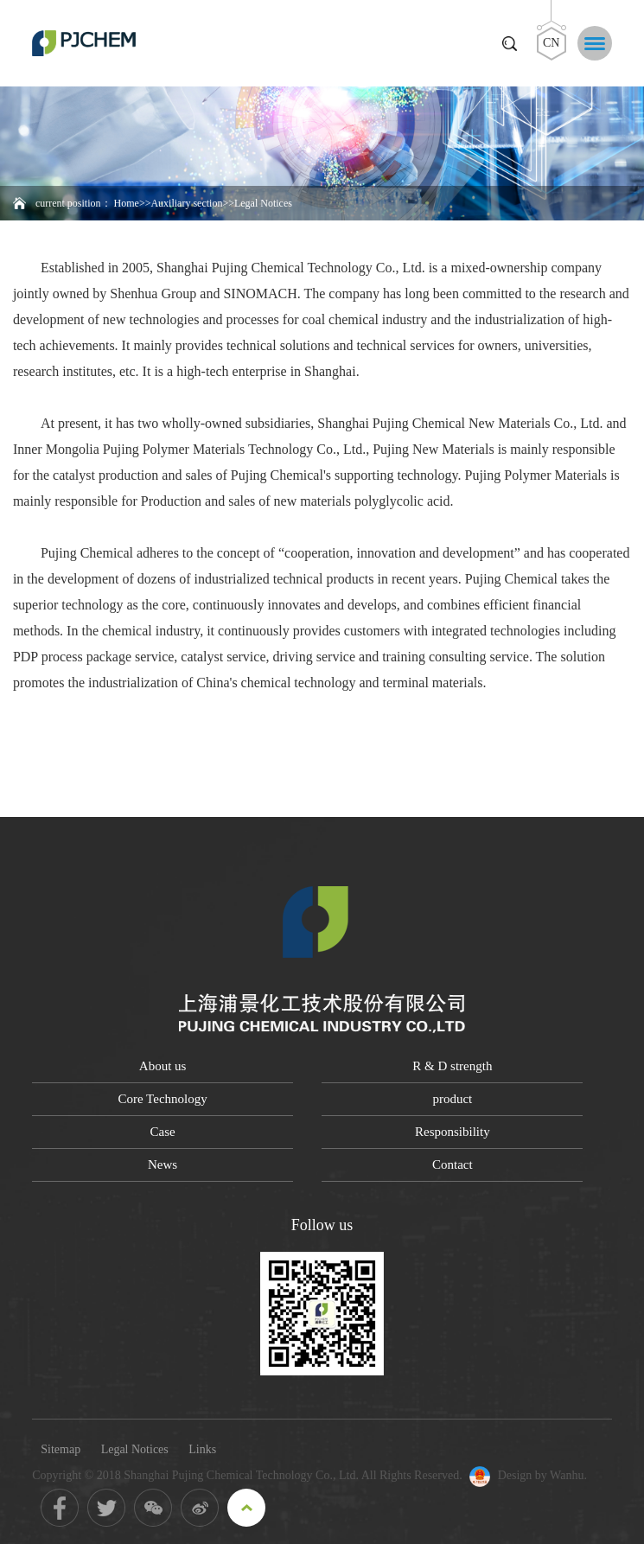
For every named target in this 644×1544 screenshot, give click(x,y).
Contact (452, 1164)
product (452, 1099)
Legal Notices (135, 1449)
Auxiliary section (186, 203)
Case (162, 1132)
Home (126, 203)
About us (163, 1066)
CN (551, 42)
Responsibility (452, 1132)
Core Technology (162, 1099)
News (162, 1164)
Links (202, 1449)
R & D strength (452, 1066)
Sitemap (60, 1449)
